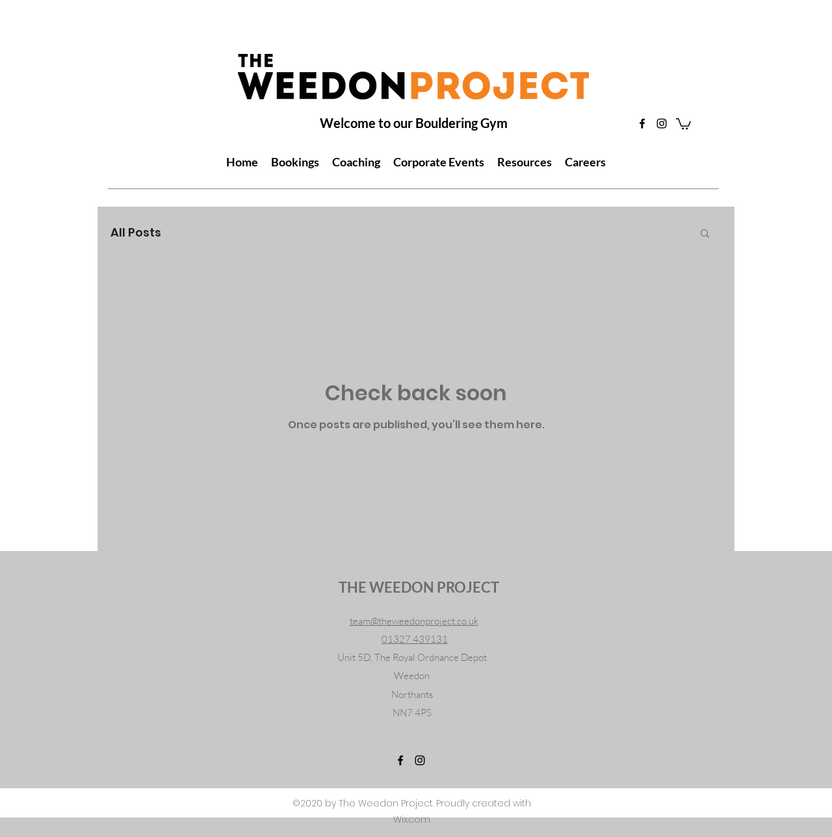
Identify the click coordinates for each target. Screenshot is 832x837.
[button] (683, 123)
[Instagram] (661, 123)
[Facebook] (642, 123)
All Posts (135, 232)
